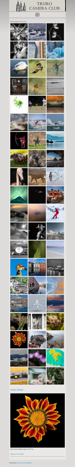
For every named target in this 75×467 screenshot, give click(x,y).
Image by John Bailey (17, 454)
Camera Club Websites (24, 463)
